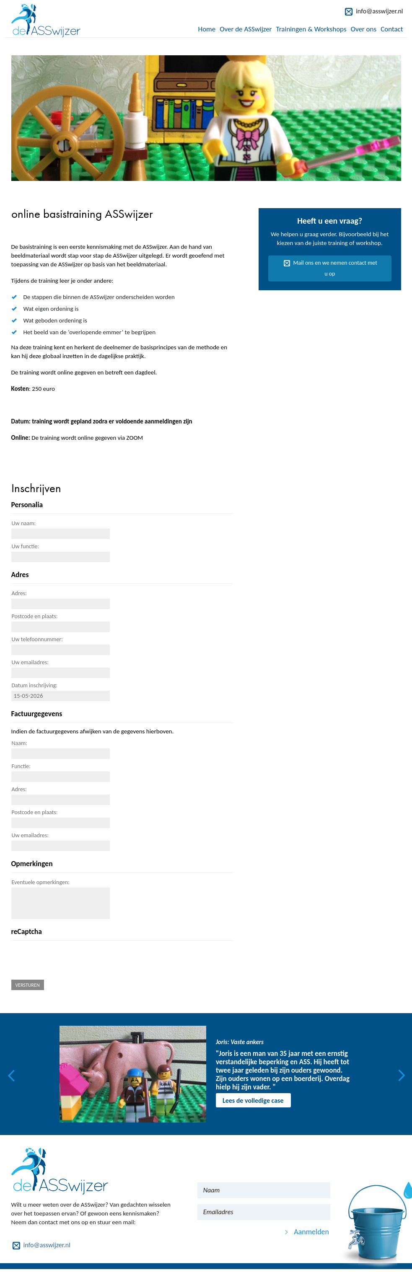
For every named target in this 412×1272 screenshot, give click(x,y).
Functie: (21, 766)
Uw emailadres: (30, 662)
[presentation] (75, 961)
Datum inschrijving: (35, 685)
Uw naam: (24, 523)
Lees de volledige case (253, 1100)
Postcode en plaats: (35, 616)
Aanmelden (311, 1232)
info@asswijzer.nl (379, 11)
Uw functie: (25, 546)
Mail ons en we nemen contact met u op (335, 268)
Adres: (19, 593)
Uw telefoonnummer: (37, 639)
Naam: (19, 743)
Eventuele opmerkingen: (41, 882)
